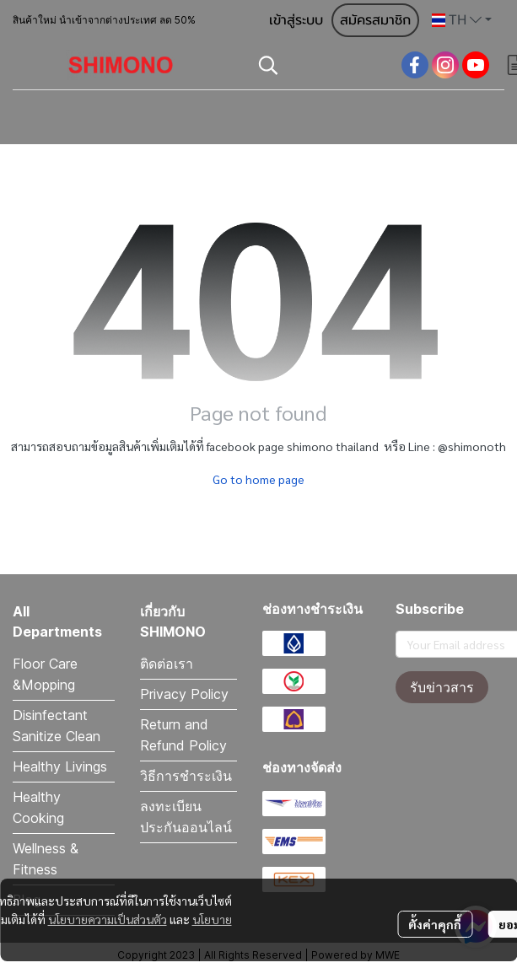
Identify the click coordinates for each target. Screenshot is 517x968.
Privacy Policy (184, 694)
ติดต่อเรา (166, 663)
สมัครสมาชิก (375, 20)
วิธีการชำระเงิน (186, 775)
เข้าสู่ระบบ (296, 20)
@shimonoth (472, 446)
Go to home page (258, 479)
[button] (462, 20)
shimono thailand (333, 446)
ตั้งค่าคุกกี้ (434, 924)
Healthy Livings (60, 766)
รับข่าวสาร (442, 687)
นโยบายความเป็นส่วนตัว (107, 919)
